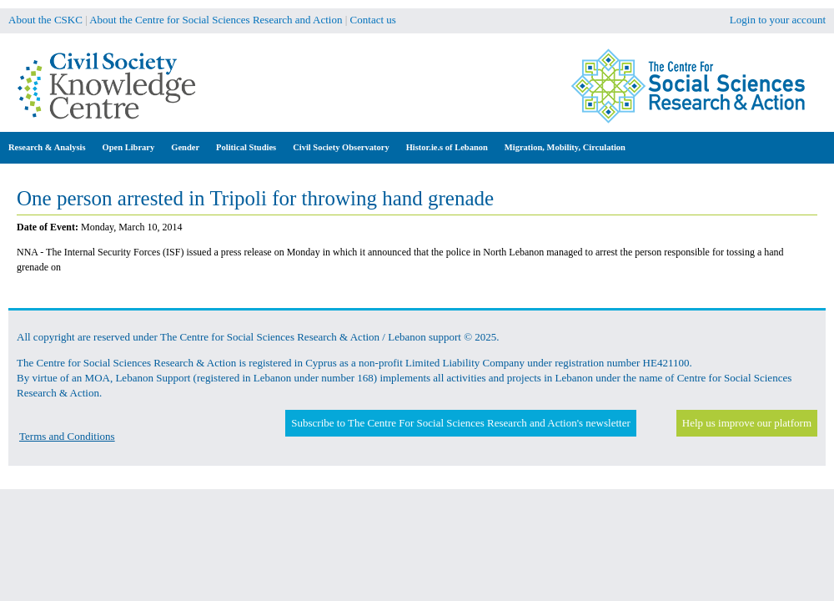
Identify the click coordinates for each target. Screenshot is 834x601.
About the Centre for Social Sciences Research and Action (215, 19)
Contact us (373, 19)
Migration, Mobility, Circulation (565, 147)
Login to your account (778, 19)
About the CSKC (45, 19)
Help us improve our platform (746, 423)
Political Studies (246, 147)
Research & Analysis (47, 147)
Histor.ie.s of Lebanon (447, 147)
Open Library (129, 147)
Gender (185, 147)
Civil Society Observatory (341, 147)
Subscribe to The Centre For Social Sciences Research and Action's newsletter (460, 423)
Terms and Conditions (67, 436)
